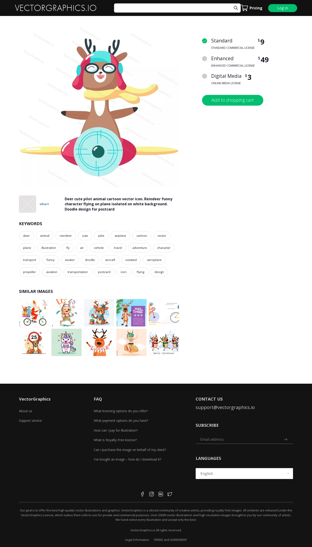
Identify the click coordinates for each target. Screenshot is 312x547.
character (164, 248)
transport (29, 260)
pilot (101, 236)
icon (123, 272)
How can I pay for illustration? (116, 430)
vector (161, 236)
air (82, 248)
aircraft (110, 260)
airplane (120, 236)
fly (68, 248)
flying (140, 272)
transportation (78, 272)
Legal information (137, 539)
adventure (139, 248)
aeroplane (154, 260)
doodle (90, 260)
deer (26, 236)
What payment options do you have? (121, 420)
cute (85, 236)
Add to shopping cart (232, 100)
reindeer (66, 236)
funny (50, 260)
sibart (44, 204)
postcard (104, 272)
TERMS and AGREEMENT (170, 539)
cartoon (141, 236)
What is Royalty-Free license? (115, 440)
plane (27, 248)
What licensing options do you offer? (121, 411)
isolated (131, 260)
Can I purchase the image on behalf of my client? (130, 450)
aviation (51, 272)
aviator (70, 260)
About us (25, 411)
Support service (30, 420)
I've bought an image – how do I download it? (127, 459)
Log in (282, 7)
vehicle (99, 248)
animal (44, 236)
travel (118, 248)
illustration (48, 248)
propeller (29, 272)
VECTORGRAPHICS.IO (56, 8)
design (159, 272)
